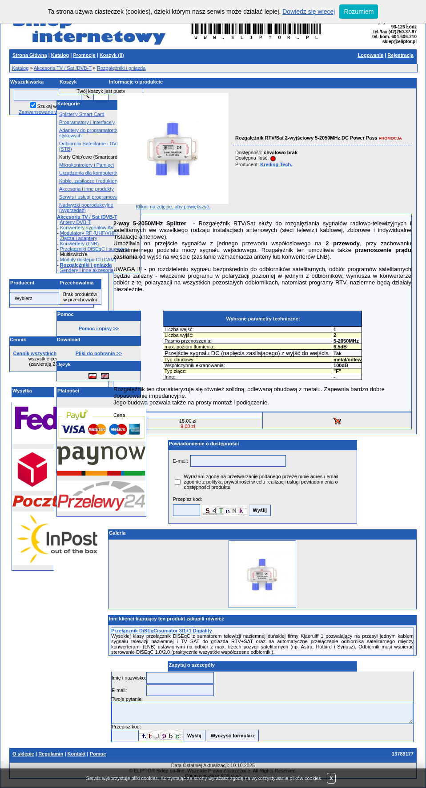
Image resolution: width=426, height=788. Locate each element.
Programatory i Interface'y (87, 122)
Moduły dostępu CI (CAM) (88, 259)
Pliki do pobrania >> (99, 353)
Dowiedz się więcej (308, 11)
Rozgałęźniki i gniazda (121, 68)
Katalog (20, 68)
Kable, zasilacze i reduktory (89, 181)
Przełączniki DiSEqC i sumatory (94, 249)
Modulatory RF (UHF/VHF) (89, 233)
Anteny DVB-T (75, 222)
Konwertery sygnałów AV (87, 227)
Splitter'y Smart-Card (81, 114)
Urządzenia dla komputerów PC (93, 173)
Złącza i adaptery (78, 238)
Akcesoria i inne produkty (86, 189)
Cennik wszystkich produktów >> (51, 353)
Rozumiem (359, 11)
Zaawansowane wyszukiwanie (51, 112)
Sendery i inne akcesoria (86, 270)
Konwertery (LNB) (79, 243)
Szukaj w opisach (56, 106)
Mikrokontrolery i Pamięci (86, 165)
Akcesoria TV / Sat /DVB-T (63, 68)
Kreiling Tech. (276, 164)
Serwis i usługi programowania (92, 197)
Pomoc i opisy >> (99, 328)
